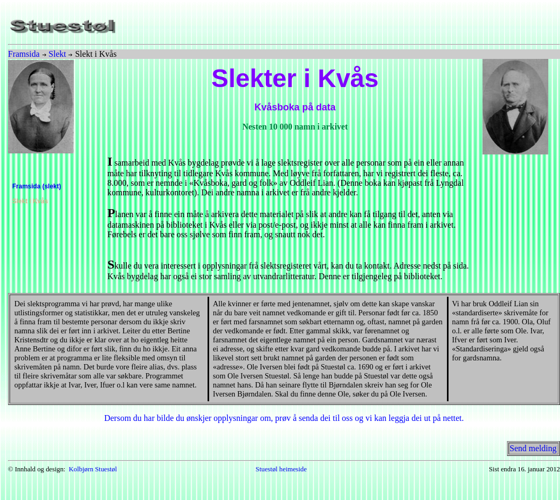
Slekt (57, 53)
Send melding (533, 448)
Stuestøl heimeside (281, 469)
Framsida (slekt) (36, 186)
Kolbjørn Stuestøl (93, 469)
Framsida (24, 53)
